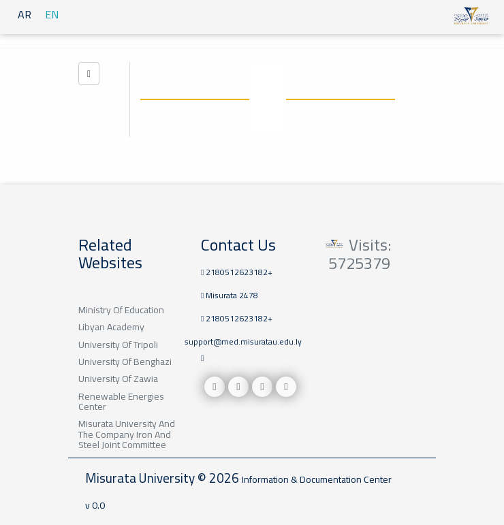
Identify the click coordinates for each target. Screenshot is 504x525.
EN (52, 14)
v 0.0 (95, 505)
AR (24, 14)
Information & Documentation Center (317, 479)
